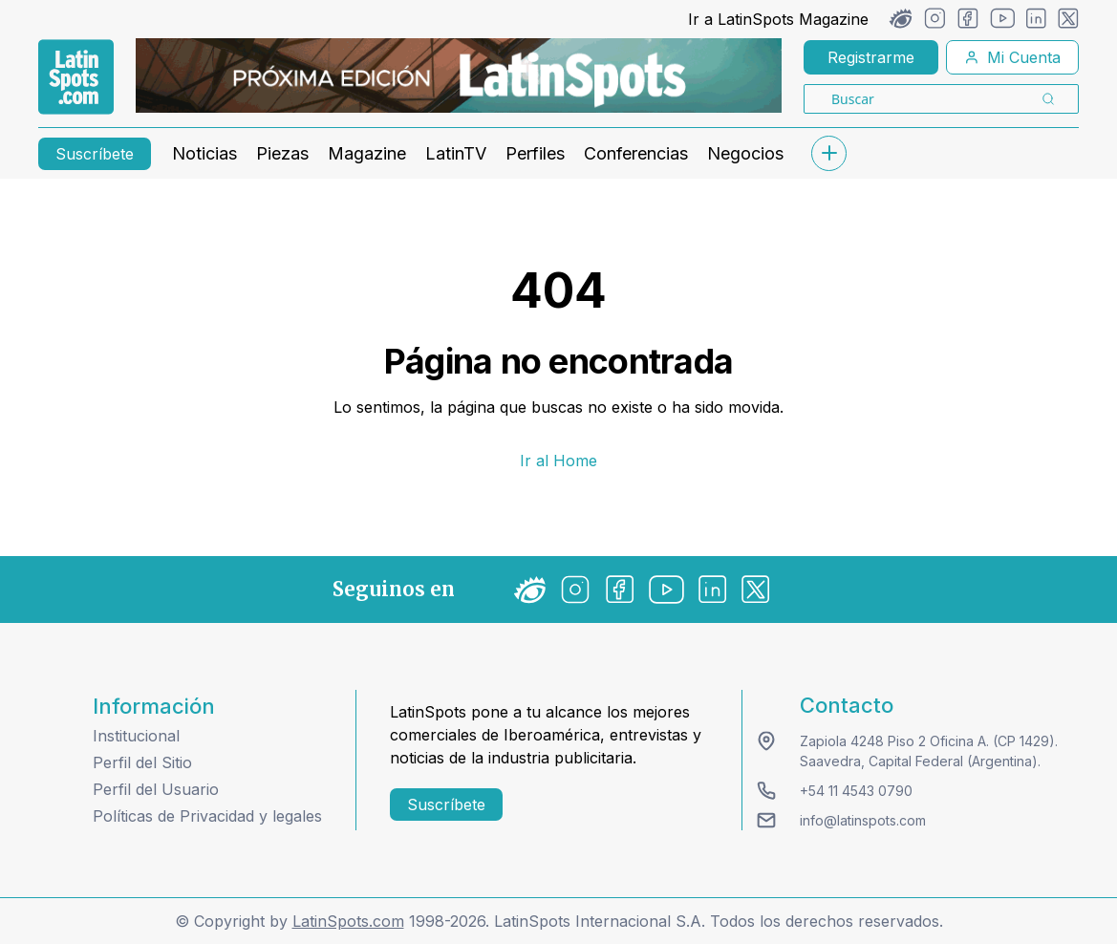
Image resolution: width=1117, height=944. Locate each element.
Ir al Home (558, 460)
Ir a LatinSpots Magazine (778, 19)
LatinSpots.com (348, 921)
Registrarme (870, 57)
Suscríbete (94, 153)
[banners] (459, 75)
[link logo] (76, 77)
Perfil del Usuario (156, 789)
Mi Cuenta (1012, 57)
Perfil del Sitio (142, 762)
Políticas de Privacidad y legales (207, 816)
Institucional (136, 735)
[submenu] (828, 153)
